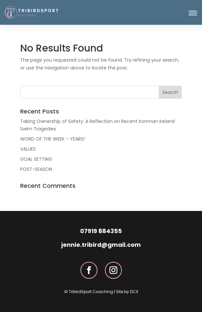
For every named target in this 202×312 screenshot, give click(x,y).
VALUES (28, 149)
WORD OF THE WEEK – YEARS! (52, 139)
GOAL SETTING (36, 159)
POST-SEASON (36, 169)
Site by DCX (127, 291)
